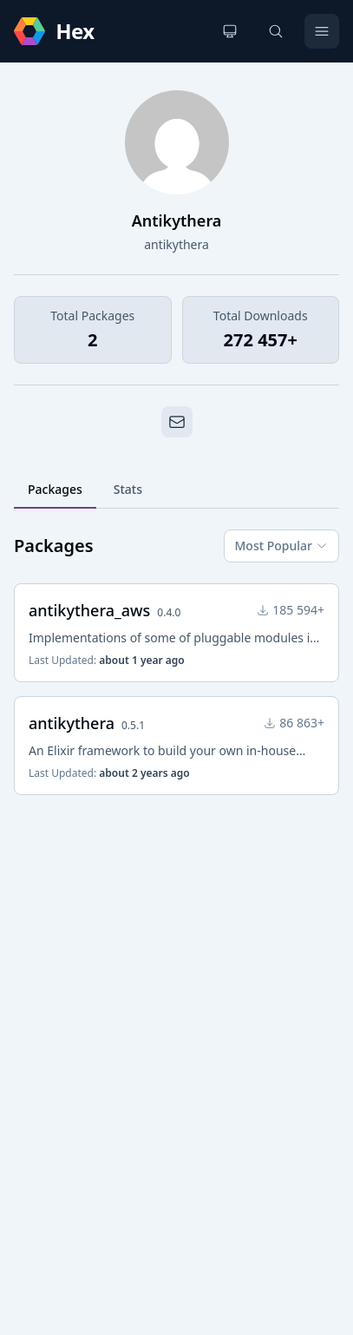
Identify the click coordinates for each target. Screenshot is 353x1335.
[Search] (276, 31)
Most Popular (281, 545)
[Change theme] (229, 31)
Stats (128, 489)
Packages (55, 489)
